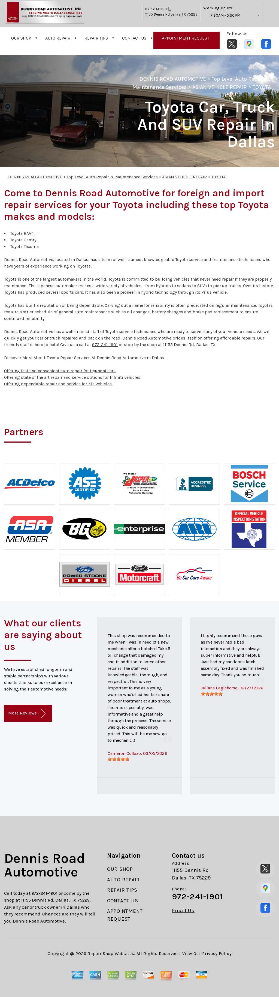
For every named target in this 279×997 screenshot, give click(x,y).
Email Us (183, 910)
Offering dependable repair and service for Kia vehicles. (58, 383)
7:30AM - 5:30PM (225, 15)
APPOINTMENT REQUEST (185, 38)
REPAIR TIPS (96, 38)
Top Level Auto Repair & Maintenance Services (112, 176)
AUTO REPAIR (57, 38)
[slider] (118, 759)
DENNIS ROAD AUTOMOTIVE (173, 79)
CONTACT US (134, 38)
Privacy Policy (216, 953)
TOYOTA (262, 87)
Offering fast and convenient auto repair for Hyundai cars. (60, 370)
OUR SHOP (21, 38)
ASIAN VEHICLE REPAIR (219, 87)
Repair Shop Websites (110, 953)
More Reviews (27, 713)
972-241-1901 (156, 9)
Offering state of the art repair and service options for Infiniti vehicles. (72, 377)
